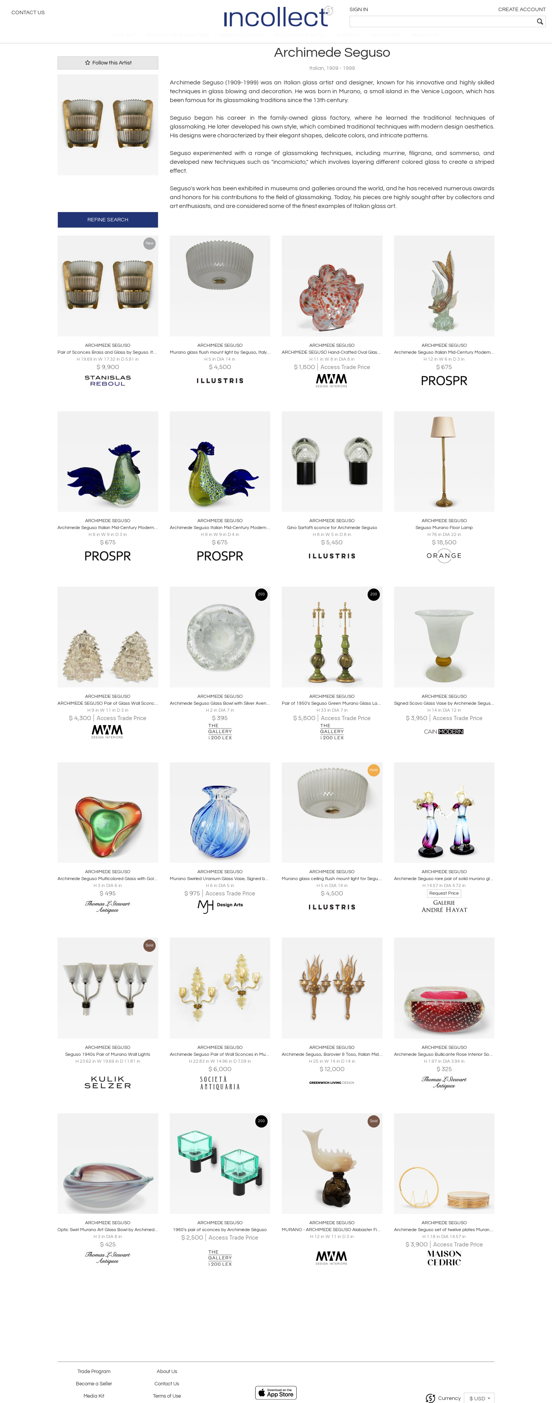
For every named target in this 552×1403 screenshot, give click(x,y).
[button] (427, 10)
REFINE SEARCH (107, 225)
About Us (167, 1371)
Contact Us (28, 13)
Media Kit (94, 1396)
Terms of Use (167, 1396)
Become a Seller (94, 1384)
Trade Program (93, 1371)
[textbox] (491, 21)
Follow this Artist (108, 69)
